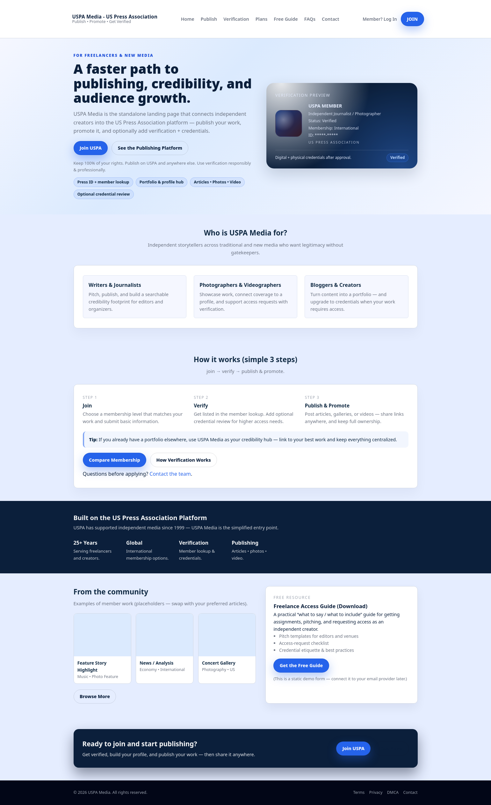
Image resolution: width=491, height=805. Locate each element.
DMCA (393, 792)
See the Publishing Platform (150, 148)
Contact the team (170, 473)
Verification (236, 19)
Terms (359, 792)
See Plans (391, 748)
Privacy (376, 792)
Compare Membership (114, 460)
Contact (330, 19)
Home (187, 19)
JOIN (412, 19)
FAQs (309, 19)
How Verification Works (183, 460)
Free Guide (286, 19)
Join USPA (91, 148)
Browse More (95, 696)
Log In (390, 19)
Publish (209, 19)
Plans (262, 19)
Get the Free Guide (301, 665)
